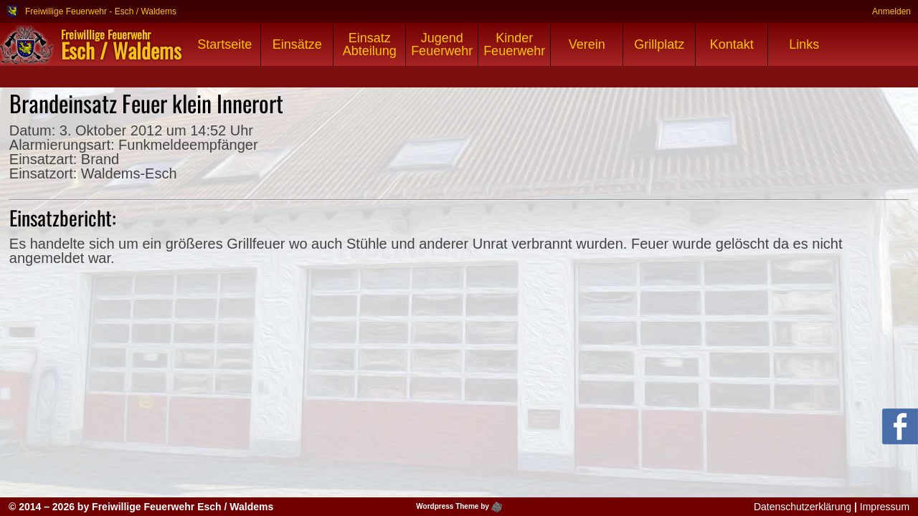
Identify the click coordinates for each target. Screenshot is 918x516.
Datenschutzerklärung (802, 506)
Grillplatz (659, 44)
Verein (587, 44)
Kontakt (732, 44)
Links (804, 44)
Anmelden (891, 11)
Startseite (224, 44)
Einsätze (297, 44)
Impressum (884, 506)
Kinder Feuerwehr (514, 44)
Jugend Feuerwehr (442, 44)
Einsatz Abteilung (370, 44)
